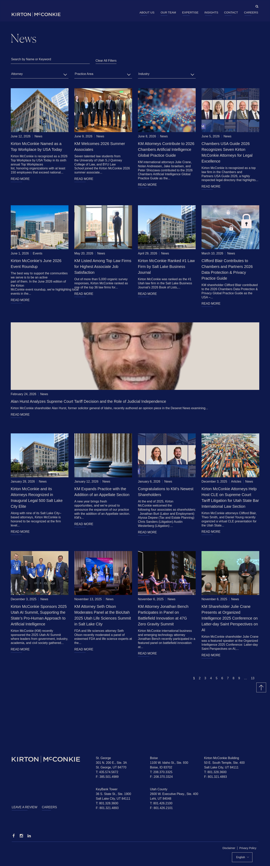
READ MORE (20, 178)
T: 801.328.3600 (215, 772)
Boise (154, 758)
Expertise (190, 12)
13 (252, 678)
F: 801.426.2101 (161, 808)
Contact (231, 12)
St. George (103, 758)
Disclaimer (229, 848)
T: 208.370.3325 (161, 772)
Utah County (158, 789)
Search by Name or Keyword (31, 59)
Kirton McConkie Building (221, 758)
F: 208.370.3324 (161, 776)
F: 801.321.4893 (215, 776)
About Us (146, 12)
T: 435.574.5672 (107, 772)
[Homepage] (51, 759)
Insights (211, 12)
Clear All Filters (106, 60)
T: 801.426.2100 (161, 803)
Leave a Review (24, 807)
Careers (251, 12)
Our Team (168, 12)
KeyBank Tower (106, 789)
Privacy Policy (247, 848)
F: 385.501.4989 (107, 776)
